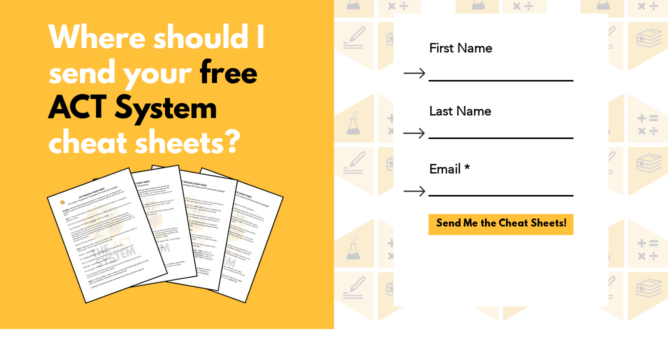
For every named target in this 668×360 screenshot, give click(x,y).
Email (444, 169)
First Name (460, 48)
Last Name (460, 111)
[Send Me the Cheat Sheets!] (501, 224)
